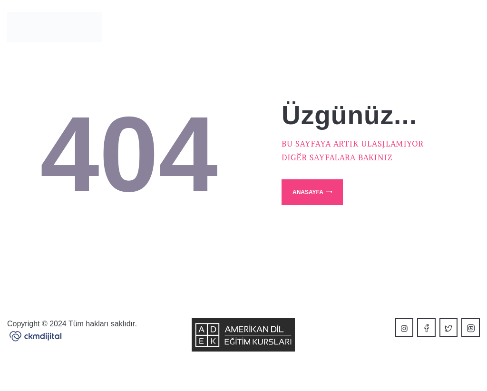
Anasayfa (307, 192)
